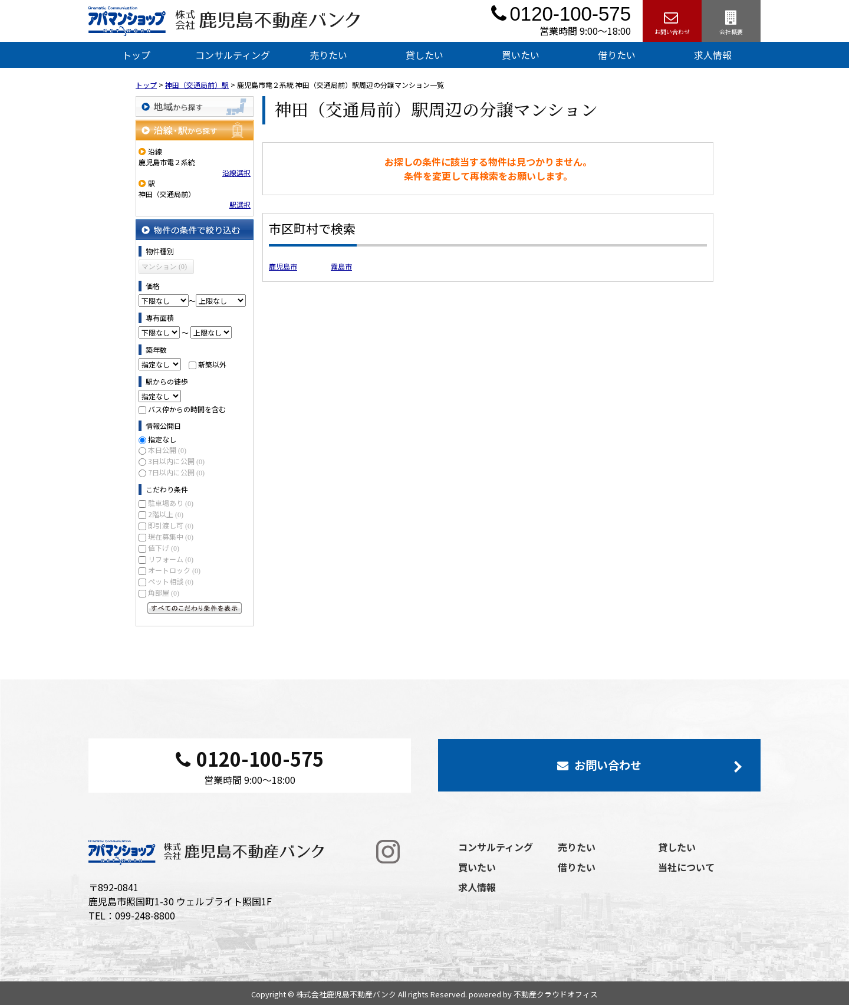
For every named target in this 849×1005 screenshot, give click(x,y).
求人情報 (713, 55)
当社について (686, 867)
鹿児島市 (283, 266)
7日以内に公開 (176, 472)
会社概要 (731, 21)
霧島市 (341, 266)
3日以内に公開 (176, 461)
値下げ (163, 548)
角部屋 (163, 592)
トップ (136, 55)
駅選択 (240, 204)
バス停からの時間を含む (187, 409)
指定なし (162, 439)
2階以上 (165, 514)
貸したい (424, 55)
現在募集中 (170, 536)
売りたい (328, 55)
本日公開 (167, 450)
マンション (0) (164, 266)
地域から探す (195, 106)
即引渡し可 (170, 525)
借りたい (617, 55)
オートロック (174, 570)
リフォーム (170, 559)
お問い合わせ (672, 21)
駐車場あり (170, 503)
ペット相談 (170, 581)
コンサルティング (232, 55)
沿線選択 (236, 173)
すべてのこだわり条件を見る (194, 608)
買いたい (520, 55)
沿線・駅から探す (195, 130)
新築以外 (212, 364)
